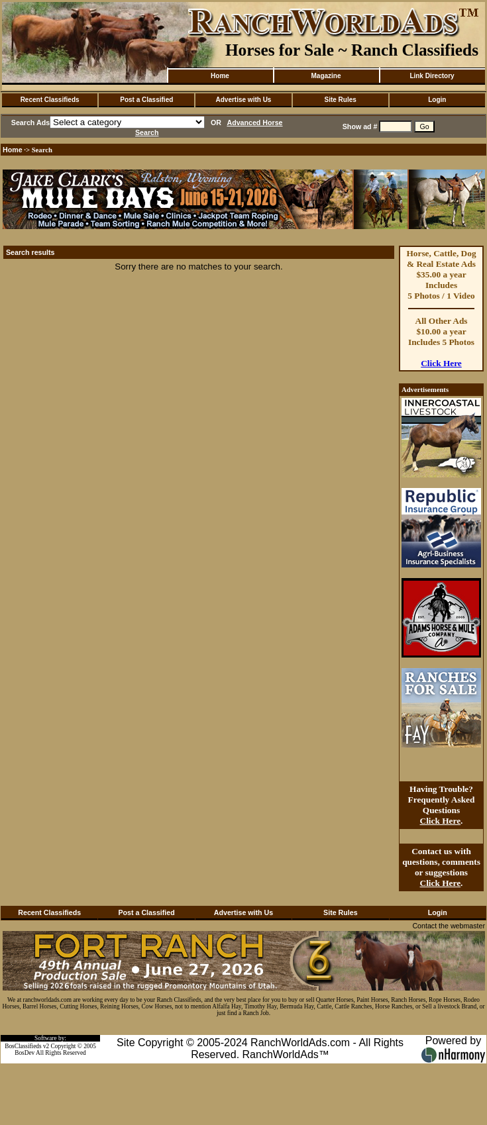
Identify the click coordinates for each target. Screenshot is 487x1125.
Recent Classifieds (50, 99)
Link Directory (431, 75)
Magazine (326, 75)
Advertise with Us (244, 99)
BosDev (24, 1053)
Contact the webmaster (448, 926)
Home (220, 75)
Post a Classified (146, 99)
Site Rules (340, 99)
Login (437, 99)
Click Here (441, 363)
